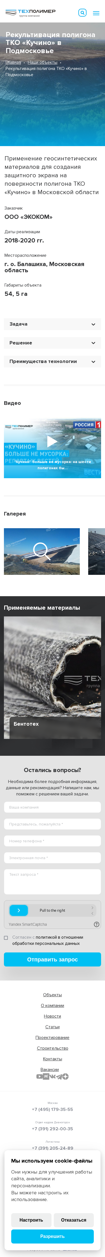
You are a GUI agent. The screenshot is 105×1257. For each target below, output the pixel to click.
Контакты (52, 1059)
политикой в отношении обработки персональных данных (47, 940)
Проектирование (52, 1037)
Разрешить (52, 1236)
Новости (52, 1016)
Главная (13, 62)
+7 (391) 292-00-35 (52, 1129)
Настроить (31, 1220)
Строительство (52, 1048)
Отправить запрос (52, 959)
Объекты (52, 995)
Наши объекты (42, 62)
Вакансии (50, 1069)
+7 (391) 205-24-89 (52, 1148)
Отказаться (73, 1220)
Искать (82, 12)
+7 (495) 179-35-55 (52, 1109)
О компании (52, 1005)
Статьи (52, 1027)
